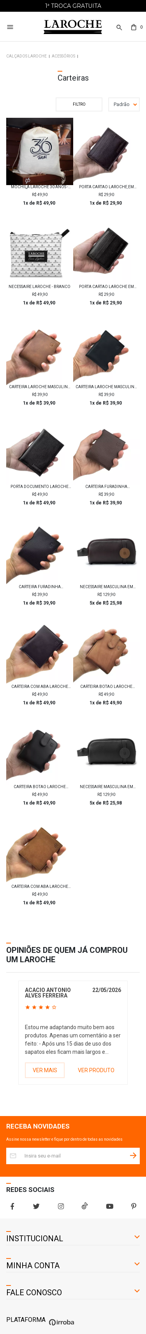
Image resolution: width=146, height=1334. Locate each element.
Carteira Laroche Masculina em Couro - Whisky (39, 387)
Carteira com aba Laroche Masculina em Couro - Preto (39, 687)
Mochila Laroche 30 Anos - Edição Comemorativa (39, 187)
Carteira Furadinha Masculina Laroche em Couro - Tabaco (106, 487)
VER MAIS (45, 1070)
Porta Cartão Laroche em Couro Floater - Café (106, 187)
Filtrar (79, 104)
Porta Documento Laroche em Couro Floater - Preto (40, 487)
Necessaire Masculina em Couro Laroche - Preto (106, 787)
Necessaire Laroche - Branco (39, 287)
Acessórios (63, 56)
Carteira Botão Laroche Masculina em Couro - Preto (39, 787)
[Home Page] (73, 27)
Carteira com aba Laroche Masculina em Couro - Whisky (39, 887)
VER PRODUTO (96, 1070)
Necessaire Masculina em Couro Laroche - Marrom (106, 587)
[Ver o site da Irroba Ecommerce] (60, 1325)
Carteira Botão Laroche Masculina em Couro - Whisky (106, 687)
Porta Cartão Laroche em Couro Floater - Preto (106, 287)
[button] (119, 27)
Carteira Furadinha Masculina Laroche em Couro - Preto (39, 587)
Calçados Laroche (26, 56)
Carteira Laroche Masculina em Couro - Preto (106, 387)
